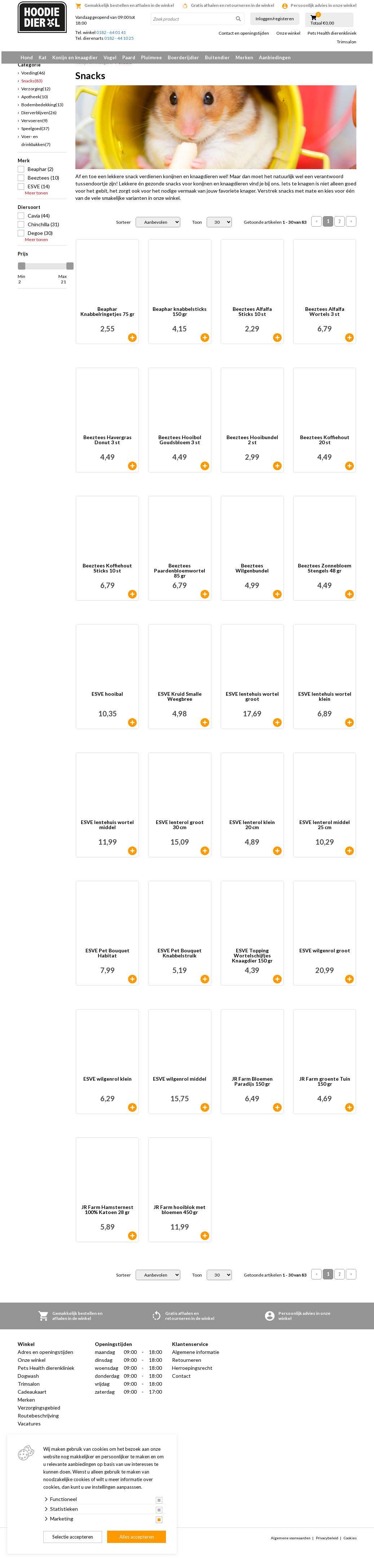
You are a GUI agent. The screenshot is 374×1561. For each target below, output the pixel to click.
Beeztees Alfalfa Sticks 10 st (252, 316)
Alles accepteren (136, 1537)
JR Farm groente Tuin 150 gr (324, 1086)
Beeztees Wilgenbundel (252, 572)
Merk (24, 164)
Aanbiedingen (275, 57)
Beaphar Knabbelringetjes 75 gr (107, 316)
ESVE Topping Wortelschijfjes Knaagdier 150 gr (252, 960)
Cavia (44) (39, 219)
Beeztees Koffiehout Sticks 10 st (107, 572)
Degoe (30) (40, 237)
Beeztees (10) (43, 182)
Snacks (32, 84)
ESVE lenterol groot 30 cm (180, 829)
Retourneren (186, 1364)
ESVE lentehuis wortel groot (252, 701)
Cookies (350, 1542)
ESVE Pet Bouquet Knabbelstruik (180, 957)
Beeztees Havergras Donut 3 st (107, 444)
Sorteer (123, 226)
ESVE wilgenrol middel (179, 1083)
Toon (197, 226)
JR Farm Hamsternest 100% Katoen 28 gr (107, 1214)
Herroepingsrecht (192, 1372)
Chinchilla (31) (43, 228)
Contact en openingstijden (244, 33)
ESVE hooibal (107, 698)
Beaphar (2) (40, 173)
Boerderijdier (183, 57)
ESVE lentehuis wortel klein (324, 701)
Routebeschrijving (38, 1420)
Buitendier (217, 57)
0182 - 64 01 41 (111, 32)
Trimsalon (346, 42)
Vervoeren (34, 124)
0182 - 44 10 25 (119, 38)
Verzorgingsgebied (39, 1412)
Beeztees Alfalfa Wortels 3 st (324, 316)
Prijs (23, 258)
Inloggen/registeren (275, 18)
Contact (181, 1380)
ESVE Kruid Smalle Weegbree (180, 701)
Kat (43, 57)
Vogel (110, 57)
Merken (244, 57)
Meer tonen (36, 197)
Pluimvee (151, 57)
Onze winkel (288, 33)
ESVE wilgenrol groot (324, 955)
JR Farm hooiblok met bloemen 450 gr (180, 1214)
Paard (128, 57)
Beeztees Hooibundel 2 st (252, 444)
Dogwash (28, 1380)
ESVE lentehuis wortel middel (107, 829)
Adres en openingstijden (45, 1356)
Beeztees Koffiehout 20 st (324, 444)
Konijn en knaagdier (75, 57)
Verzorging (35, 92)
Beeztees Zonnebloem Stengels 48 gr (324, 572)
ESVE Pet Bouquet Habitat (107, 957)
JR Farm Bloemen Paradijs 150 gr (252, 1086)
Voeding (33, 77)
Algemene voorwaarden (291, 1542)
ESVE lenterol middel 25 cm (324, 829)
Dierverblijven (39, 116)
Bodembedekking (42, 108)
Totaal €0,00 (322, 23)
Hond (27, 57)
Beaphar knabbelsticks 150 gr (180, 316)
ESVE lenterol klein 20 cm (252, 829)
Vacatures (29, 1428)
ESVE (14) (39, 190)
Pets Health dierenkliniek (332, 33)
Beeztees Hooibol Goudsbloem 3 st (179, 444)
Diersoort (29, 211)
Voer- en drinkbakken (35, 144)
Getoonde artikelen (275, 226)
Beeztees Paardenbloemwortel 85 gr (179, 575)
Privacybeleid (327, 1542)
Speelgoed (35, 132)
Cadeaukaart (32, 1396)
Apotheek (34, 100)
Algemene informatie (195, 1356)
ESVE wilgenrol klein (107, 1083)
